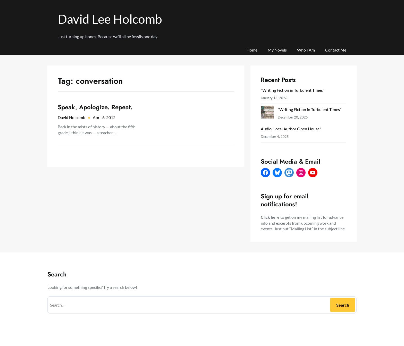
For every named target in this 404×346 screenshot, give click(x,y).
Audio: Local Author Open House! (291, 128)
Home (252, 49)
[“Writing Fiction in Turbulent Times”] (267, 113)
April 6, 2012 (104, 117)
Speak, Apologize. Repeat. (95, 107)
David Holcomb (71, 117)
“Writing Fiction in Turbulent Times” (292, 90)
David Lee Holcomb (110, 19)
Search (342, 304)
